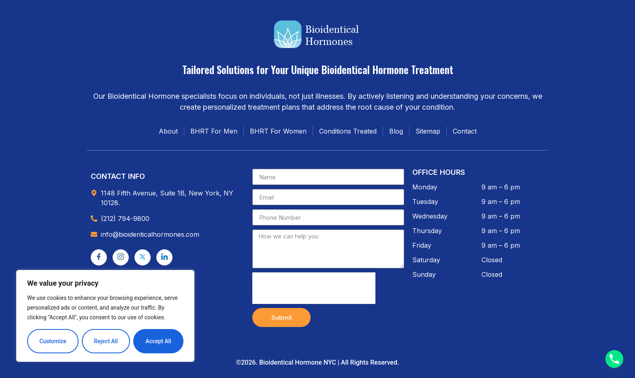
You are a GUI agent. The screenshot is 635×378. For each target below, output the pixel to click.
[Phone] (614, 359)
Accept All (158, 341)
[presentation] (313, 288)
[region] (105, 316)
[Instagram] (121, 257)
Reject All (106, 341)
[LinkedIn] (164, 257)
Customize (52, 341)
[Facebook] (99, 257)
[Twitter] (142, 257)
